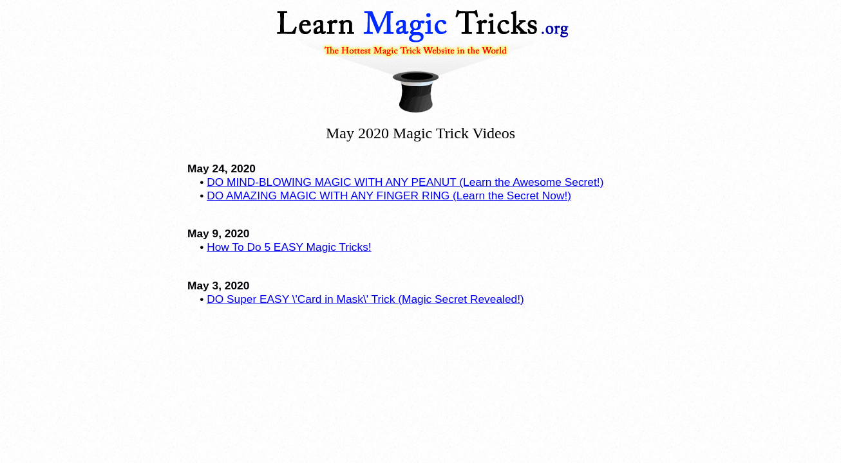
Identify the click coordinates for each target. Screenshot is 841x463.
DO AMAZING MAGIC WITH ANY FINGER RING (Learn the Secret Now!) (389, 195)
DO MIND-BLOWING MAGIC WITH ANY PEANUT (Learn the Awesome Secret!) (405, 182)
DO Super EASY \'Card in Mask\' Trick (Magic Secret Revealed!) (365, 299)
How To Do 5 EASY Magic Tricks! (289, 247)
